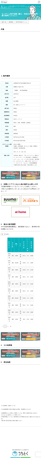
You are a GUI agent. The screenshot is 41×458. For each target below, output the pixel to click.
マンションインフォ (5, 445)
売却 (22, 442)
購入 (2, 442)
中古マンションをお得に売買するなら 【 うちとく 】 (18, 455)
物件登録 (11, 22)
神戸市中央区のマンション (22, 22)
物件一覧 (4, 22)
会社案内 (23, 447)
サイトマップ (24, 450)
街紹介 (22, 445)
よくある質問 (4, 447)
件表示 (7, 234)
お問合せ (3, 450)
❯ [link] (10, 298)
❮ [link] (2, 298)
